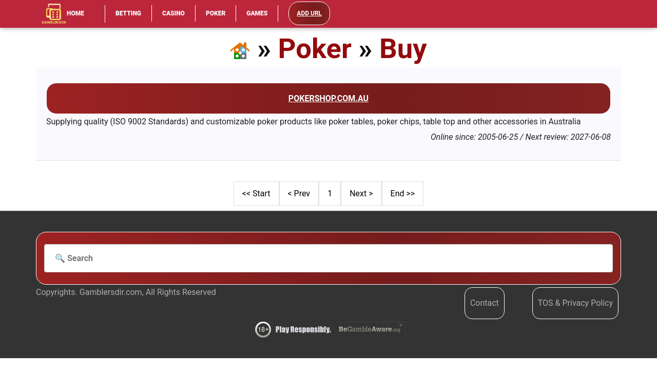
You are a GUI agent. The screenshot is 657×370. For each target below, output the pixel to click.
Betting (128, 13)
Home (62, 14)
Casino (173, 13)
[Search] (328, 258)
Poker (215, 13)
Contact (484, 303)
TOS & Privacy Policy (575, 303)
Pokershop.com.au (328, 98)
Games (256, 13)
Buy (403, 48)
